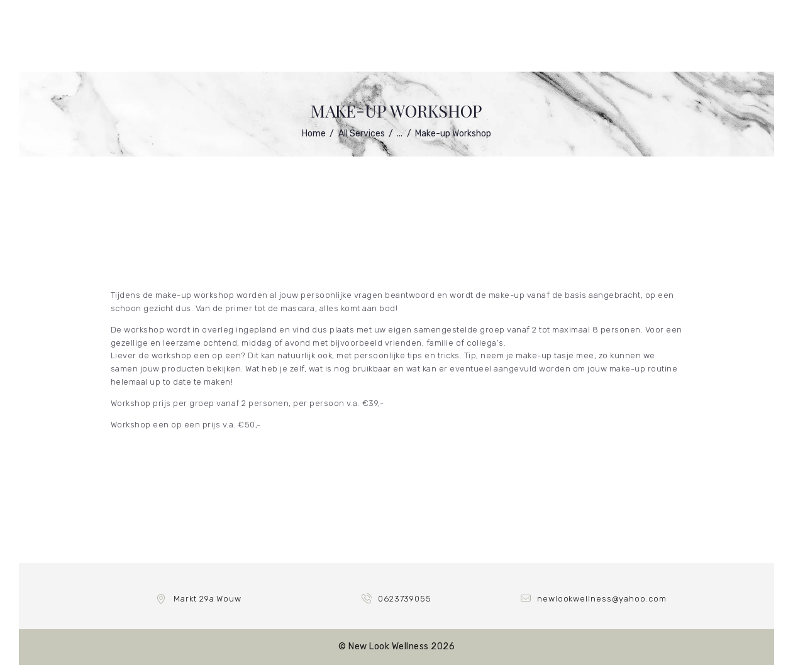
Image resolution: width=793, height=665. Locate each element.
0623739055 (404, 598)
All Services (361, 133)
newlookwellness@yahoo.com (602, 598)
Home (314, 133)
